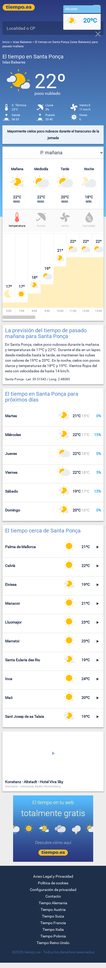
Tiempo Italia (53, 929)
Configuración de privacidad (53, 890)
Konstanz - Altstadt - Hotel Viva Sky (34, 782)
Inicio (6, 42)
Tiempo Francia (53, 923)
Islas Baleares (23, 42)
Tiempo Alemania (53, 903)
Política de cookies (53, 883)
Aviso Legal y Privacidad (53, 876)
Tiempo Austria (53, 909)
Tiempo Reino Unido (53, 943)
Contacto (53, 896)
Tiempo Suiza (53, 916)
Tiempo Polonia (53, 936)
